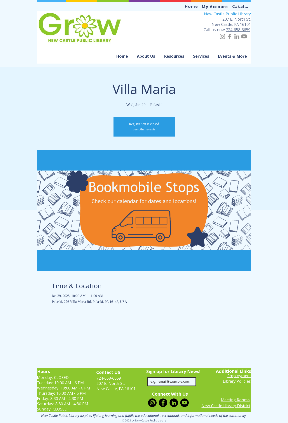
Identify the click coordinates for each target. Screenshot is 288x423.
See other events (144, 129)
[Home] (192, 6)
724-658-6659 (238, 29)
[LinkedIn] (236, 36)
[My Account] (215, 6)
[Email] (170, 382)
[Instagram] (222, 36)
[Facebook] (229, 36)
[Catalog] (241, 6)
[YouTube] (244, 36)
